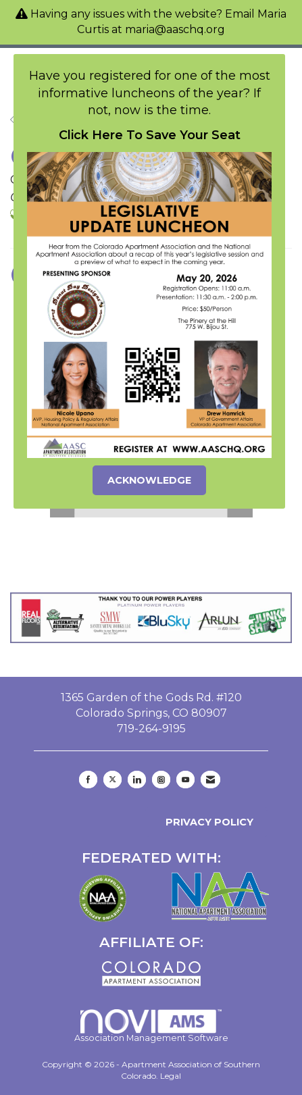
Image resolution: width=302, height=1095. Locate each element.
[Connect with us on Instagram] (161, 779)
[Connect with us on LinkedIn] (137, 779)
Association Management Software (151, 1026)
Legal (170, 1076)
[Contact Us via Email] (210, 779)
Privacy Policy (206, 822)
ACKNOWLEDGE (149, 480)
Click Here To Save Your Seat (150, 135)
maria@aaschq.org (175, 29)
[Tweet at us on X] (112, 779)
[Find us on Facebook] (88, 779)
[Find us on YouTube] (185, 779)
